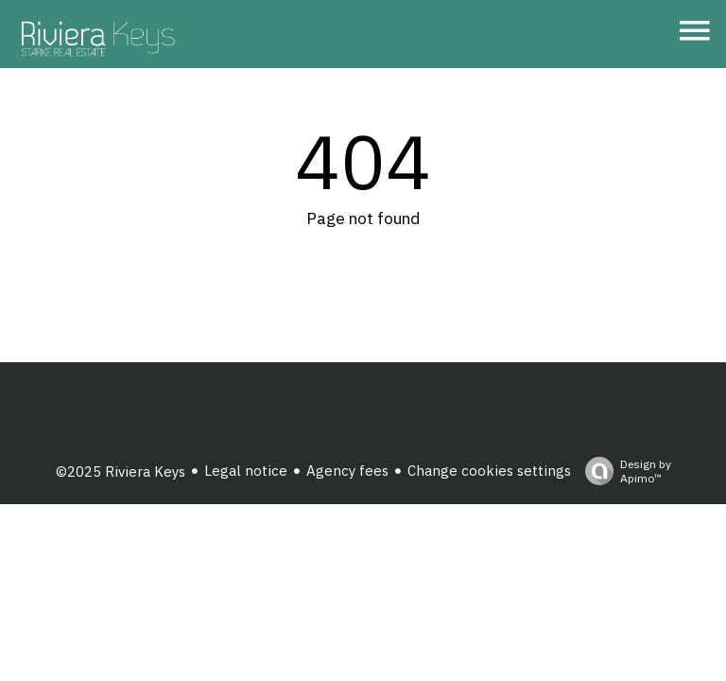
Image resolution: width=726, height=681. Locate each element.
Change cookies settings (489, 471)
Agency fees (347, 471)
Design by (623, 471)
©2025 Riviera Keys (120, 471)
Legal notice (245, 471)
